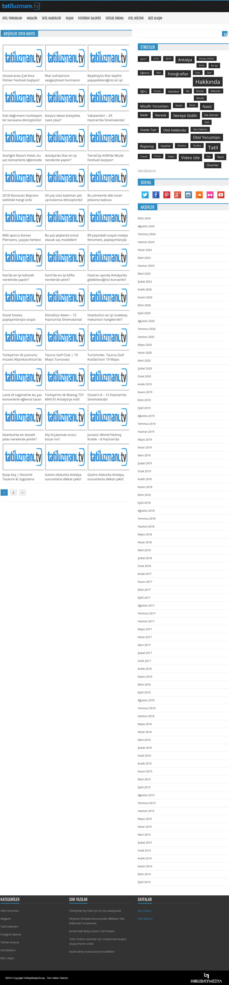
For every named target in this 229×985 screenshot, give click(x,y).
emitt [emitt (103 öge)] (201, 65)
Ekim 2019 (144, 400)
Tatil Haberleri (51, 18)
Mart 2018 (144, 550)
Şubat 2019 (145, 463)
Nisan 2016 (145, 732)
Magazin (32, 18)
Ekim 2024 (144, 218)
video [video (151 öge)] (171, 156)
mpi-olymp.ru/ (147, 170)
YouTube (220, 194)
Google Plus (177, 194)
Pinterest (166, 194)
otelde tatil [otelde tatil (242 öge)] (148, 130)
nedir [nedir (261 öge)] (144, 115)
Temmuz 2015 (147, 803)
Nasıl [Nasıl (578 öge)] (207, 106)
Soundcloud (199, 194)
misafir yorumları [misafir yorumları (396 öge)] (154, 106)
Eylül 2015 (144, 787)
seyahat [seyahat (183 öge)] (165, 146)
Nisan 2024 (145, 250)
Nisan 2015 (145, 827)
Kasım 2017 (145, 582)
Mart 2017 (144, 645)
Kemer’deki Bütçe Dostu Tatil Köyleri (92, 931)
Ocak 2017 (144, 661)
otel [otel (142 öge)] (206, 122)
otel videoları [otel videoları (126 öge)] (200, 129)
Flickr (210, 194)
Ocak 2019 (144, 471)
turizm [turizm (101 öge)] (157, 156)
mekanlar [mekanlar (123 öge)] (216, 91)
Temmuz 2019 (147, 424)
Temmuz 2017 (147, 613)
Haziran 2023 (146, 265)
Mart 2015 (144, 834)
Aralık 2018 (145, 479)
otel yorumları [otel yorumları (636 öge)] (206, 137)
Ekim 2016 (144, 684)
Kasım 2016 (145, 676)
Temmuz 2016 (147, 708)
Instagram (188, 194)
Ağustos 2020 (146, 321)
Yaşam (69, 18)
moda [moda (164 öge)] (178, 105)
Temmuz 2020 (147, 329)
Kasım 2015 (145, 771)
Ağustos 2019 (146, 416)
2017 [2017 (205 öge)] (143, 59)
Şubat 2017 (145, 653)
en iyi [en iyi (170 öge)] (214, 65)
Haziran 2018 (146, 526)
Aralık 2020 (145, 289)
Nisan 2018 (145, 542)
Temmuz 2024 (147, 234)
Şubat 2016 (145, 747)
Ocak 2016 (144, 755)
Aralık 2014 (145, 858)
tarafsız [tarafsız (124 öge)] (197, 145)
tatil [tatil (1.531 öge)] (213, 147)
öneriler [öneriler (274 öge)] (213, 165)
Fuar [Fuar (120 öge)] (197, 72)
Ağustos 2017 (146, 605)
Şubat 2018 (145, 558)
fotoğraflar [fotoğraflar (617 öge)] (178, 74)
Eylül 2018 (144, 503)
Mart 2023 (144, 273)
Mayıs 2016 (145, 724)
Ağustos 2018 (146, 510)
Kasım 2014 (145, 866)
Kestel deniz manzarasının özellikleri (92, 951)
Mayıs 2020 (145, 345)
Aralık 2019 (145, 384)
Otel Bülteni (136, 18)
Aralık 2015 (145, 763)
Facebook (155, 194)
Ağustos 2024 (146, 226)
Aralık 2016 (145, 668)
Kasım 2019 (145, 392)
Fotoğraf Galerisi (89, 18)
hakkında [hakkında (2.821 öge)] (207, 82)
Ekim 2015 (144, 779)
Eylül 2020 (144, 313)
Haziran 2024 (146, 242)
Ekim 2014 (144, 874)
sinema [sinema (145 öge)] (181, 145)
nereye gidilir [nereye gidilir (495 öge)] (185, 115)
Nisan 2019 (145, 447)
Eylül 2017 (144, 597)
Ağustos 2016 (146, 700)
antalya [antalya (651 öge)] (185, 59)
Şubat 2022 (145, 281)
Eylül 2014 (144, 882)
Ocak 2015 (144, 850)
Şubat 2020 (145, 368)
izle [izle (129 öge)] (187, 91)
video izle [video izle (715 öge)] (190, 157)
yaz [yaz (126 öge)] (208, 156)
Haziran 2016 (146, 716)
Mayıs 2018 (145, 534)
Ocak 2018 (144, 566)
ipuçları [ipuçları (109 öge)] (157, 90)
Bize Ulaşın (155, 18)
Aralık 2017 (145, 574)
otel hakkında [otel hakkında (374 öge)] (174, 130)
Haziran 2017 (146, 621)
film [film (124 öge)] (158, 72)
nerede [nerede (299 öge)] (160, 115)
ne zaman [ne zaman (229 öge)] (211, 115)
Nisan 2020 (145, 352)
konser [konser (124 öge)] (200, 91)
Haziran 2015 (146, 811)
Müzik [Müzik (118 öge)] (192, 105)
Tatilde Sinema (115, 18)
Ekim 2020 (144, 305)
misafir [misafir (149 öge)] (200, 98)
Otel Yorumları (12, 18)
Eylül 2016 (144, 692)
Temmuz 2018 (147, 518)
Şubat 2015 (145, 842)
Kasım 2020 (145, 297)
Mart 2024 (144, 258)
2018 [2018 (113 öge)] (156, 58)
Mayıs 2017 (145, 629)
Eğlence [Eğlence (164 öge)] (145, 73)
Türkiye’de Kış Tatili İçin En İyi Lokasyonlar (95, 911)
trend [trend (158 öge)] (143, 156)
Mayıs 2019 (145, 439)
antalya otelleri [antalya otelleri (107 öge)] (206, 58)
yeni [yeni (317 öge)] (220, 157)
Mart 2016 (144, 740)
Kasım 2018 (145, 487)
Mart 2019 (144, 455)
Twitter (145, 194)
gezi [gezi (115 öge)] (209, 72)
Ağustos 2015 (146, 795)
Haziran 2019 (146, 431)
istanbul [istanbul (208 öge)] (173, 91)
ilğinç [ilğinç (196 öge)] (143, 91)
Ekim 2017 (144, 589)
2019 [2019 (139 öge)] (168, 58)
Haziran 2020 (146, 337)
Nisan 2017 (145, 637)
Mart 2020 (144, 360)
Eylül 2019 (144, 408)
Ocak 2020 (144, 376)
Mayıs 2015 (145, 819)
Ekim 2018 (144, 495)
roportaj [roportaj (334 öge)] (147, 146)
